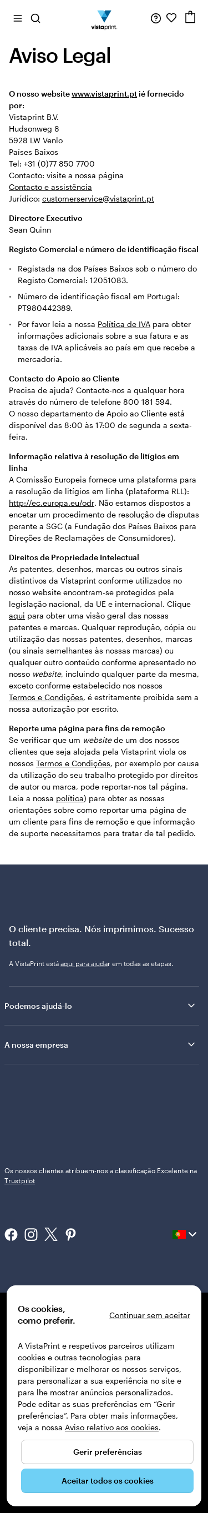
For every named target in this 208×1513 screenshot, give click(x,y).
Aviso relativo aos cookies (112, 1427)
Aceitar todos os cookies (108, 1480)
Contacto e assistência (50, 187)
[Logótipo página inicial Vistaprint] (104, 18)
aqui (17, 615)
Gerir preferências (107, 1451)
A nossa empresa (100, 1044)
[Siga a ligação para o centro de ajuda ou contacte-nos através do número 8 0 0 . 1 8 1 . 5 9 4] (155, 18)
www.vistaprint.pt (104, 93)
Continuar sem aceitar (149, 1315)
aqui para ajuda (84, 963)
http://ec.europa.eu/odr (51, 502)
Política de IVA (124, 324)
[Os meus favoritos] (171, 17)
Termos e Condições (46, 697)
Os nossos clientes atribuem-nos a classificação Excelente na (100, 1175)
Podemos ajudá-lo (100, 1005)
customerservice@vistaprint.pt (98, 198)
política (70, 798)
